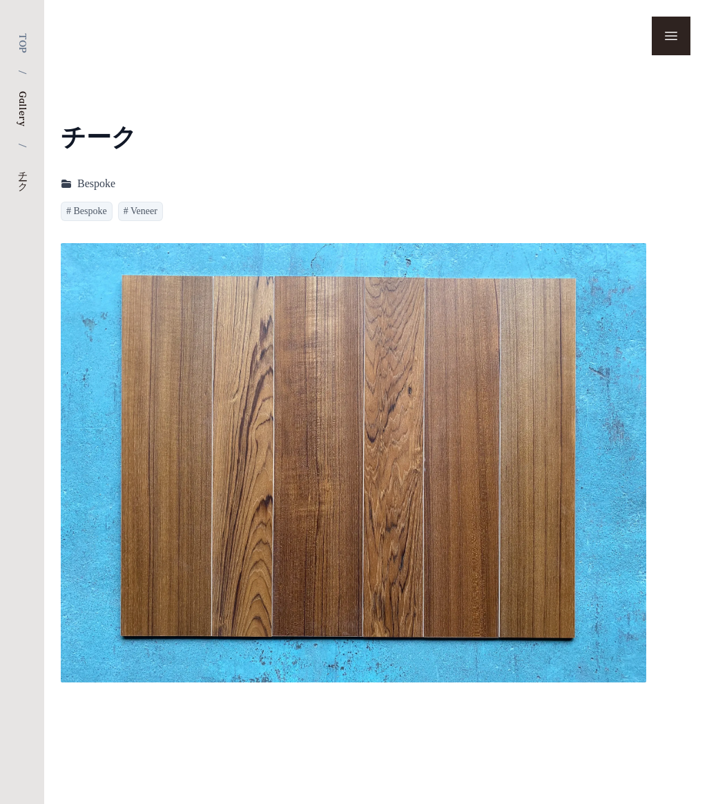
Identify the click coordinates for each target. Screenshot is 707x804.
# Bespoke (86, 211)
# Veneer (140, 211)
